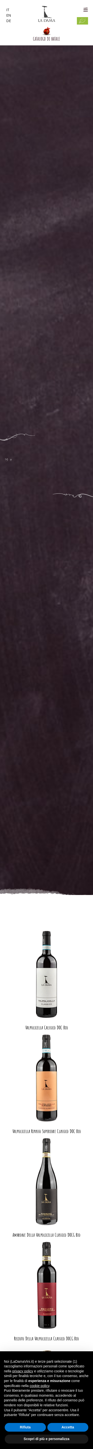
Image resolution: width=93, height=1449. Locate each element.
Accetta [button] (68, 1427)
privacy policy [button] (22, 1371)
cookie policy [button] (39, 1386)
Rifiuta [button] (25, 1427)
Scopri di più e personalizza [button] (46, 1439)
